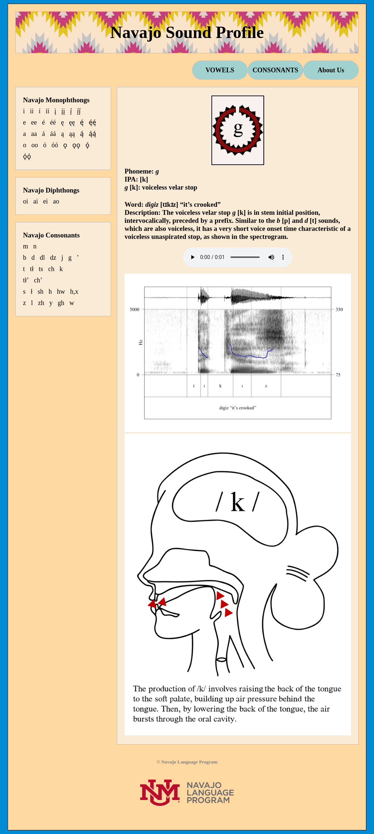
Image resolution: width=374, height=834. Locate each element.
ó (44, 145)
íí (47, 111)
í (40, 111)
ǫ (65, 145)
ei (45, 201)
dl (42, 257)
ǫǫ (76, 145)
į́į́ (79, 111)
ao (56, 201)
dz (53, 257)
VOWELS (220, 70)
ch (51, 269)
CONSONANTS (275, 70)
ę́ (82, 122)
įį (63, 111)
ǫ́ (87, 145)
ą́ (82, 133)
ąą (72, 133)
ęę (72, 122)
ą (62, 133)
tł (32, 269)
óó (54, 145)
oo (34, 145)
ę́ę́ (92, 122)
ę (62, 122)
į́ (71, 111)
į (55, 111)
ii (32, 111)
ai (35, 201)
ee (34, 122)
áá (53, 133)
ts (41, 269)
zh (41, 302)
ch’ (38, 280)
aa (34, 133)
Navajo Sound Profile (187, 32)
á (43, 133)
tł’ (26, 280)
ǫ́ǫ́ (27, 156)
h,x (74, 291)
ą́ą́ (92, 133)
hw (61, 291)
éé (53, 122)
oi (25, 201)
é (43, 122)
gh (61, 302)
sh (40, 291)
